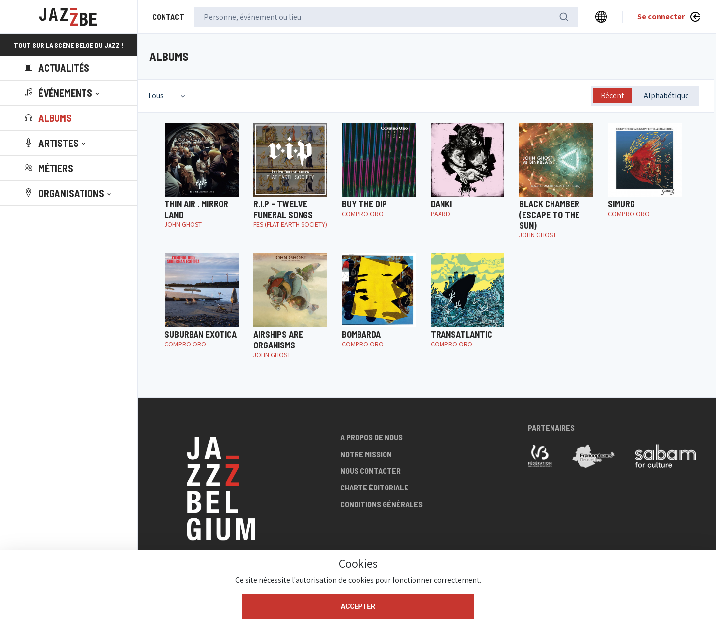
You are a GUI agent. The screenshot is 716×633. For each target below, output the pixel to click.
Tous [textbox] (155, 95)
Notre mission (366, 454)
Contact (168, 16)
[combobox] (167, 96)
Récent (612, 95)
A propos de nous (371, 437)
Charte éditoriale (374, 487)
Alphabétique (666, 95)
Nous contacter (370, 470)
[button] (63, 93)
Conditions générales (381, 504)
